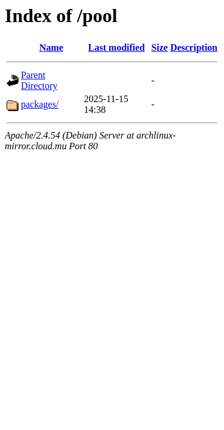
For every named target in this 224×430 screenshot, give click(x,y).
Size (159, 47)
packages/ (40, 104)
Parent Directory (39, 80)
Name (51, 47)
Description (193, 47)
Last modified (116, 47)
